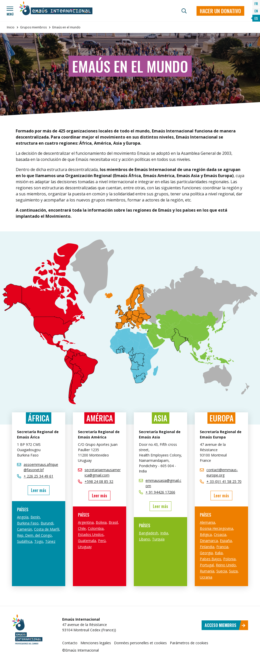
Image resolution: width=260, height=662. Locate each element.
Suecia (221, 571)
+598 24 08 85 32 (99, 481)
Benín (35, 517)
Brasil (113, 522)
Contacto (69, 642)
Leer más (40, 490)
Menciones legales (95, 642)
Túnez (50, 541)
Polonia (229, 558)
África (39, 418)
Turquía (158, 539)
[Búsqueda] (184, 11)
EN (256, 10)
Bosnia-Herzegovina (216, 528)
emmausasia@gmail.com (163, 483)
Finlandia (207, 546)
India (164, 533)
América (99, 418)
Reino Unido (226, 565)
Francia (222, 546)
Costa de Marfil (46, 529)
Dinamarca (209, 540)
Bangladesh (148, 533)
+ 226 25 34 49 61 (38, 476)
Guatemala (87, 540)
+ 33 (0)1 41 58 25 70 (223, 481)
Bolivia (101, 522)
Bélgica (206, 534)
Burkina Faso (28, 523)
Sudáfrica (24, 541)
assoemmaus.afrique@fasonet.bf (41, 467)
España (226, 540)
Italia (219, 552)
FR (256, 3)
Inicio (10, 27)
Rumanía (207, 571)
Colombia (96, 528)
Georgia (206, 552)
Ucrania (206, 577)
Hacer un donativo (220, 11)
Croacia (220, 534)
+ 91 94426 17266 (160, 492)
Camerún (24, 529)
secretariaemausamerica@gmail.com (103, 472)
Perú (102, 540)
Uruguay (85, 546)
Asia (160, 418)
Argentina (86, 522)
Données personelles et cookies (140, 642)
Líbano (144, 539)
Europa (221, 418)
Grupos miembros (33, 27)
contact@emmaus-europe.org (222, 472)
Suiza (233, 571)
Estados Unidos (91, 534)
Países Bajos (210, 558)
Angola (22, 517)
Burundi (47, 523)
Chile (82, 528)
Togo (38, 541)
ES (256, 18)
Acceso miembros (225, 625)
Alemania (207, 522)
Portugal (207, 565)
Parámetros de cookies (189, 642)
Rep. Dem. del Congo (34, 535)
